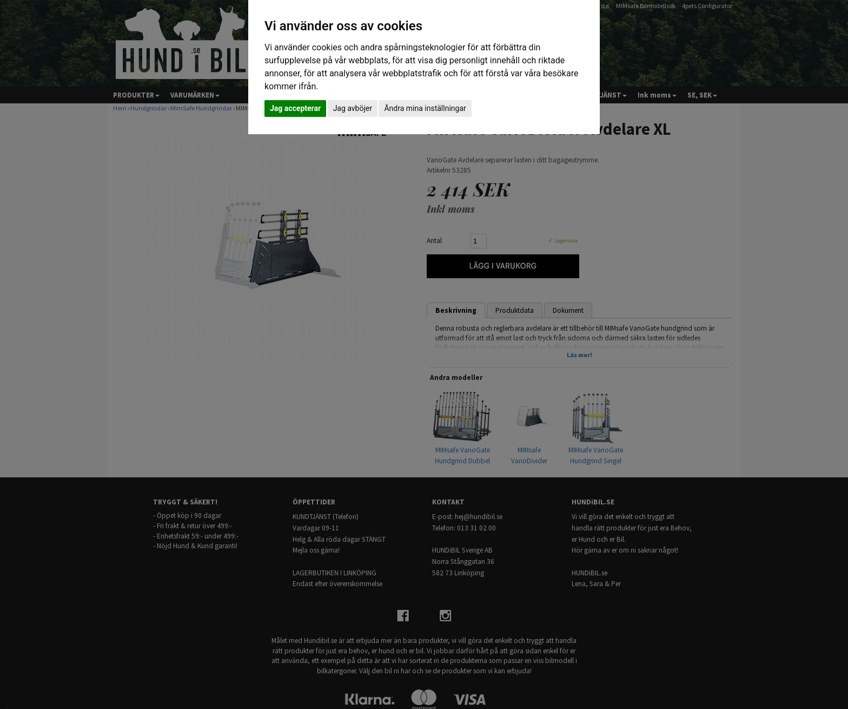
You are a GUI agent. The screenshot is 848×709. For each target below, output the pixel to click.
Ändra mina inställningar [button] (425, 108)
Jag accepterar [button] (295, 108)
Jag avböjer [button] (352, 108)
